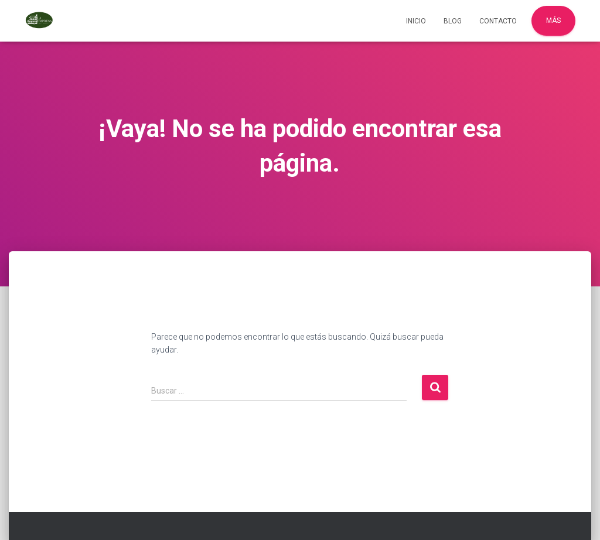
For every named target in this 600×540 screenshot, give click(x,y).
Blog (453, 21)
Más (553, 20)
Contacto (498, 21)
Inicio (416, 21)
